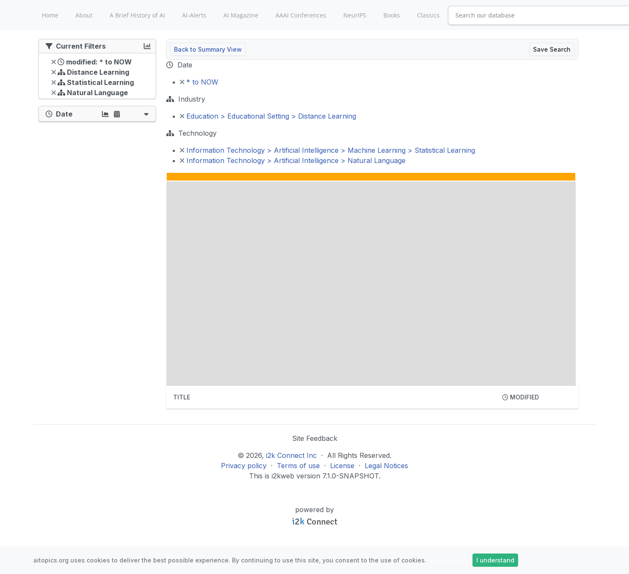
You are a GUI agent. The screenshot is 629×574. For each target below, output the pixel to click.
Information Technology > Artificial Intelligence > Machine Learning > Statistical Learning (327, 150)
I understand (495, 560)
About (84, 15)
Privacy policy (244, 465)
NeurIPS (354, 15)
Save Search (552, 49)
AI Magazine (240, 15)
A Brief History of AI (137, 15)
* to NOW (199, 82)
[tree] (97, 78)
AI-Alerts (194, 15)
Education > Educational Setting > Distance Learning (268, 116)
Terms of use (298, 465)
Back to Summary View (208, 49)
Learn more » (449, 560)
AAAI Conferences (300, 15)
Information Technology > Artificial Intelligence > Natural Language (293, 160)
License (342, 465)
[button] (146, 113)
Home (50, 15)
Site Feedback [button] (314, 438)
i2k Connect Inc (291, 455)
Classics (428, 15)
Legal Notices (386, 465)
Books (391, 15)
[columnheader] (331, 397)
